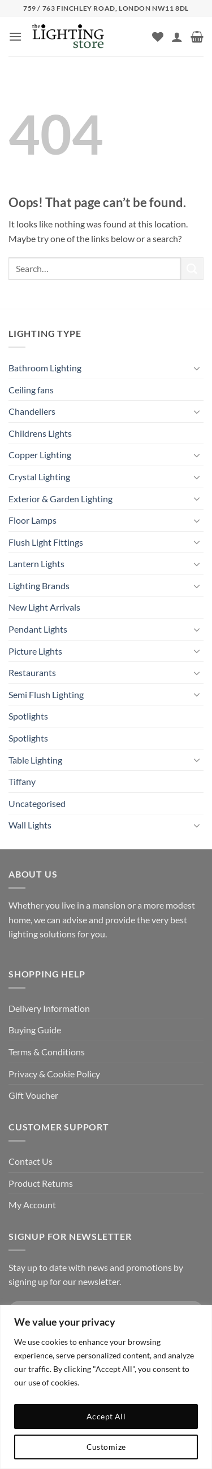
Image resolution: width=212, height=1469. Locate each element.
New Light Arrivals (44, 607)
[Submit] (192, 268)
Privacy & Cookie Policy (54, 1073)
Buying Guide (34, 1029)
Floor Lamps (32, 520)
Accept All (106, 1416)
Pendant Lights (37, 629)
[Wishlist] (157, 36)
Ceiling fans (31, 389)
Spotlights (28, 716)
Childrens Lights (40, 433)
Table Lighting (35, 760)
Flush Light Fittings (45, 542)
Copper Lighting (39, 454)
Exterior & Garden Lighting (60, 498)
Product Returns (40, 1183)
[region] (106, 1387)
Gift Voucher (33, 1095)
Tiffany (22, 781)
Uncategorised (37, 803)
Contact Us (30, 1161)
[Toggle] (197, 368)
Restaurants (32, 672)
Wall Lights (29, 824)
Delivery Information (49, 1008)
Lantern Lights (36, 563)
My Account (32, 1204)
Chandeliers (31, 411)
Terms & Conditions (46, 1051)
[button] (15, 36)
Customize (106, 1447)
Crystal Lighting (39, 476)
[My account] (177, 36)
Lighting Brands (39, 585)
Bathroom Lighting (44, 367)
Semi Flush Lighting (46, 694)
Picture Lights (35, 651)
